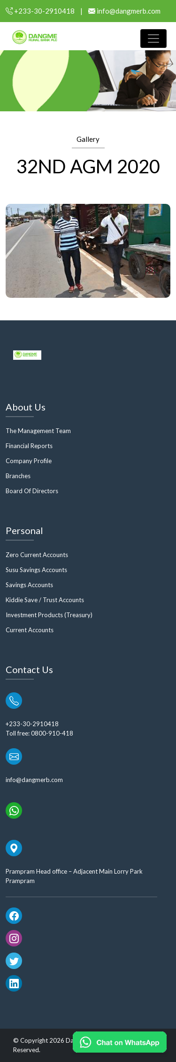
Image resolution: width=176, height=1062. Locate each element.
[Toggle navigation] (153, 38)
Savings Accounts (29, 585)
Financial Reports (29, 446)
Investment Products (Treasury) (49, 615)
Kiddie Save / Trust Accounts (45, 600)
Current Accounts (30, 630)
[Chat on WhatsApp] (120, 1042)
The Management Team (38, 430)
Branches (18, 476)
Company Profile (29, 461)
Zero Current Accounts (37, 554)
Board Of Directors (32, 491)
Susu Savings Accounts (36, 570)
